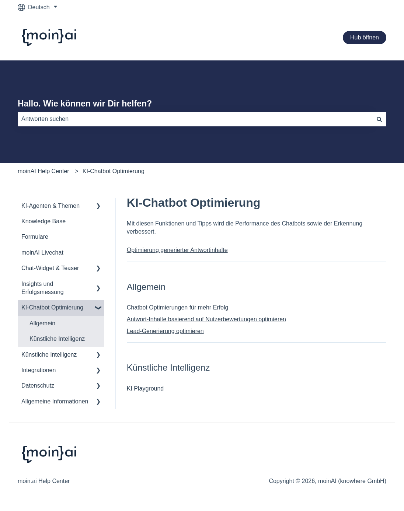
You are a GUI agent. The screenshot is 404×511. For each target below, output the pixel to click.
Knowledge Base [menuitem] (43, 221)
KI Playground (145, 388)
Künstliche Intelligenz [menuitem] (57, 339)
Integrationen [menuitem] (38, 370)
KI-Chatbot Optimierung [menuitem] (52, 307)
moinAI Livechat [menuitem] (42, 252)
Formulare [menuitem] (34, 237)
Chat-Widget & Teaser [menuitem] (50, 268)
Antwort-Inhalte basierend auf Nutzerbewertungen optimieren (206, 319)
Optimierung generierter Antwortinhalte (177, 250)
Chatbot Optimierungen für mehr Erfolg (178, 307)
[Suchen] (379, 119)
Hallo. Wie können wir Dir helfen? (85, 103)
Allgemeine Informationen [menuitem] (54, 401)
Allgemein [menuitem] (42, 323)
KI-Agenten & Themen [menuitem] (50, 206)
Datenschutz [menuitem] (37, 385)
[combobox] (195, 119)
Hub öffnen (364, 37)
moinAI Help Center (43, 171)
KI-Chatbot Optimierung (113, 171)
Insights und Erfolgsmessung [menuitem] (42, 288)
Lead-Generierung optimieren (165, 331)
